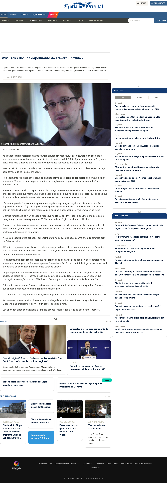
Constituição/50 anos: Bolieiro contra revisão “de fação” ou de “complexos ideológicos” (32, 360)
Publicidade (75, 464)
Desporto (67, 20)
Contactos (100, 464)
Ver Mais (108, 321)
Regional (6, 20)
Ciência (80, 20)
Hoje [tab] (122, 97)
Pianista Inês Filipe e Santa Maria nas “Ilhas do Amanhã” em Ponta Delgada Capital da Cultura (12, 431)
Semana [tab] (139, 97)
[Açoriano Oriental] (17, 470)
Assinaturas (95, 468)
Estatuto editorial (62, 464)
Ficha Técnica (112, 464)
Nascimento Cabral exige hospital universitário (137, 138)
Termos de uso (126, 464)
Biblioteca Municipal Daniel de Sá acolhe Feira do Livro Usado (41, 407)
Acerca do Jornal (46, 464)
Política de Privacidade (143, 464)
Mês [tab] (156, 97)
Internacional (36, 20)
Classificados (88, 464)
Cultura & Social (96, 20)
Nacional (20, 20)
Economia (52, 20)
